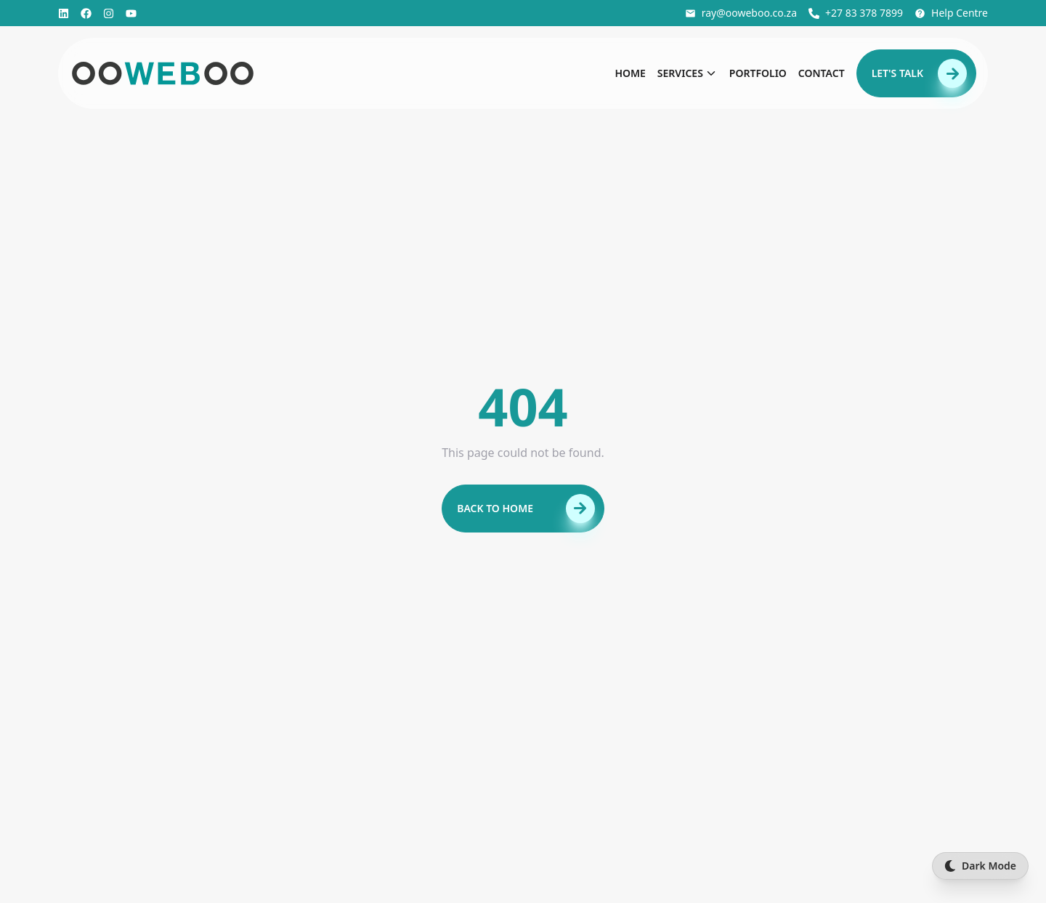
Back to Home (526, 508)
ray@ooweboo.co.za (741, 13)
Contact (821, 73)
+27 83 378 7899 (855, 13)
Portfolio (758, 73)
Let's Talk (919, 73)
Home (630, 73)
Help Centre (951, 13)
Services (687, 73)
